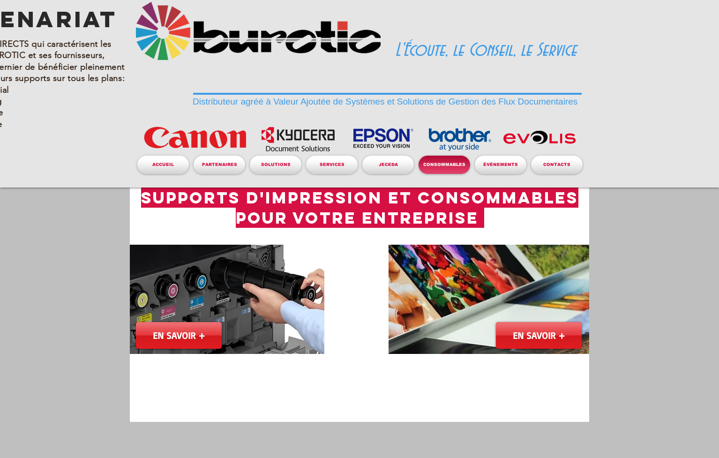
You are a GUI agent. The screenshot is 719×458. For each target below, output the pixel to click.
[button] (219, 165)
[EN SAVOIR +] (179, 335)
